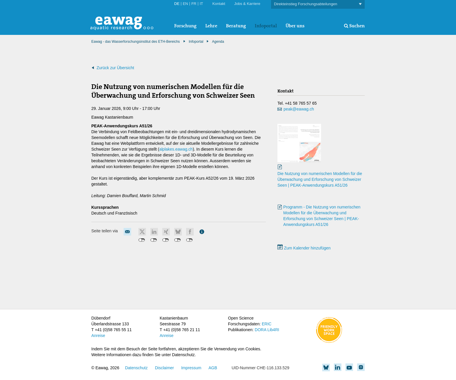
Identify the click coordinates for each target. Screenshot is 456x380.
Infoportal (266, 26)
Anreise (98, 335)
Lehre (211, 26)
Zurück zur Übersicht (115, 67)
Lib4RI (273, 329)
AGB (213, 367)
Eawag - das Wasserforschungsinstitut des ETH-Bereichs (135, 42)
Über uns (295, 26)
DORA (260, 329)
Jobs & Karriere (247, 3)
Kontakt (218, 3)
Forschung (185, 26)
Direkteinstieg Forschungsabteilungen (318, 4)
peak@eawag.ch (299, 109)
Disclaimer (164, 367)
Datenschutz (136, 367)
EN (185, 3)
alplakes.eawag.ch (176, 149)
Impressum (191, 367)
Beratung (236, 26)
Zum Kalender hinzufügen (304, 248)
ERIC (266, 324)
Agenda (218, 42)
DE (176, 3)
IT (201, 3)
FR (193, 3)
